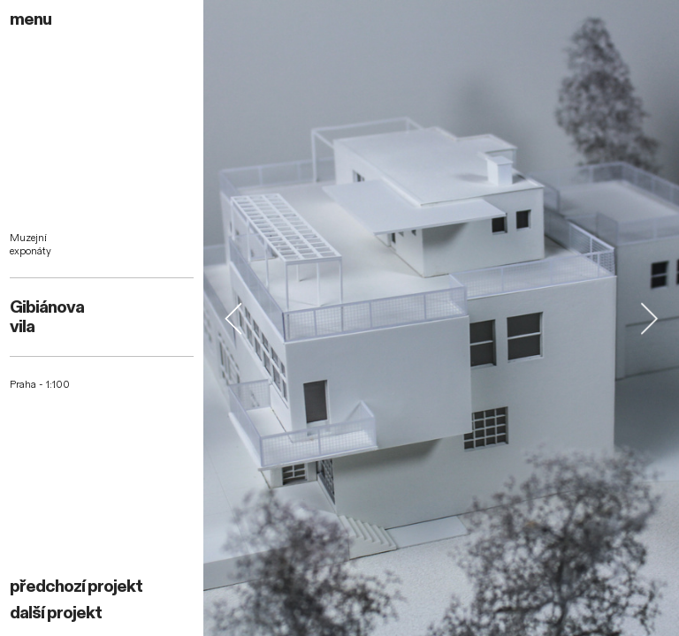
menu (30, 19)
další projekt (56, 613)
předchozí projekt (75, 586)
